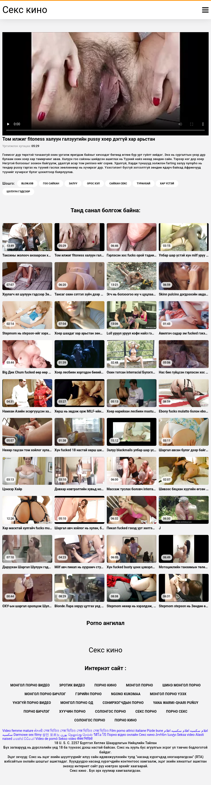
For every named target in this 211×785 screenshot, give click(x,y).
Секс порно (146, 711)
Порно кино (105, 685)
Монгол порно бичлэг (45, 694)
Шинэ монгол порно (182, 685)
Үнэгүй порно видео (32, 703)
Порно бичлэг (37, 711)
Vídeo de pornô (46, 739)
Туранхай (143, 183)
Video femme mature (17, 731)
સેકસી (38, 731)
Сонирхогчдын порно (123, 703)
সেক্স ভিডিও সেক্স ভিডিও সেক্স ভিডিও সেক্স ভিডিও (76, 731)
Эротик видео (72, 685)
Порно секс (176, 711)
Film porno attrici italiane (128, 731)
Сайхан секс (118, 183)
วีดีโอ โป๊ (100, 735)
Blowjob (27, 183)
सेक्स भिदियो (85, 739)
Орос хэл (93, 183)
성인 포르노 (51, 735)
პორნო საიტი (165, 735)
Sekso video (67, 739)
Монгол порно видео (30, 685)
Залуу (73, 183)
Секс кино (147, 735)
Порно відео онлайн (122, 735)
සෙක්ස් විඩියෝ (23, 739)
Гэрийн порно (88, 694)
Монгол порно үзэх (168, 694)
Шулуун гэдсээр (18, 191)
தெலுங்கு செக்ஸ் (80, 735)
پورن (63, 735)
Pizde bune (155, 731)
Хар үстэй (167, 183)
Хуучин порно (72, 711)
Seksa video (186, 735)
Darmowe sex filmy (27, 735)
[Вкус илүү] (205, 10)
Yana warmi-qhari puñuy (175, 703)
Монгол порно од (76, 703)
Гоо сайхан (51, 183)
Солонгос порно (110, 711)
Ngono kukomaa (125, 694)
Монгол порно (139, 685)
